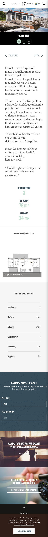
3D (29, 41)
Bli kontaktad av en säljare (24, 489)
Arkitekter (24, 514)
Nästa (38, 56)
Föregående (11, 56)
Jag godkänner (24, 531)
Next (43, 24)
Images (19, 41)
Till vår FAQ (24, 453)
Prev (5, 24)
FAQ (24, 508)
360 (24, 41)
